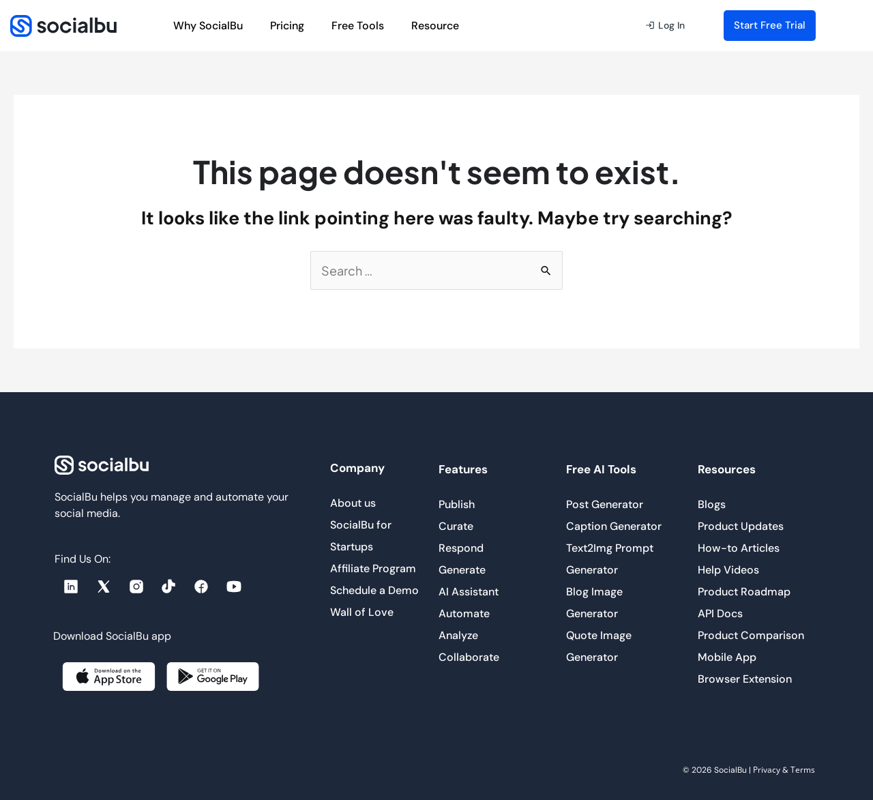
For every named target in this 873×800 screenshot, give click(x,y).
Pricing (287, 25)
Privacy (766, 769)
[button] (665, 26)
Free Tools (357, 25)
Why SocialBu (208, 25)
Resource (438, 25)
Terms (802, 769)
